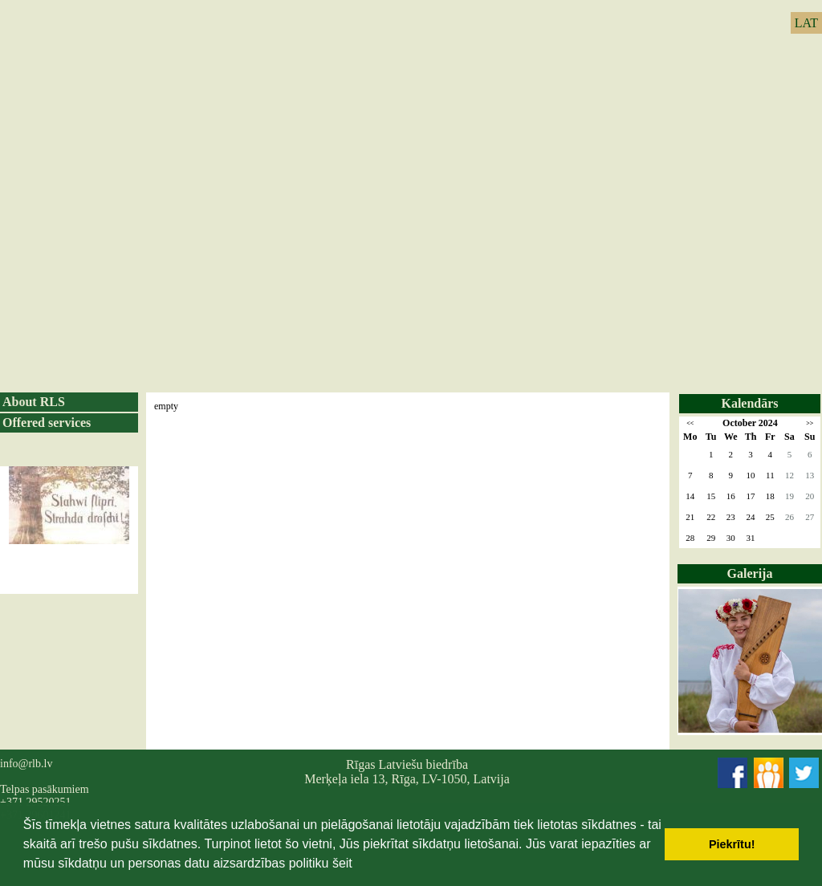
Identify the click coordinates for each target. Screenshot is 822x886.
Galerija (750, 573)
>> (809, 423)
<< (690, 423)
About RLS (33, 401)
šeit (342, 863)
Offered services (46, 422)
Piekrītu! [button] (732, 844)
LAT (806, 23)
